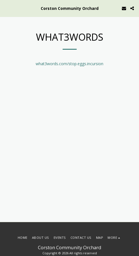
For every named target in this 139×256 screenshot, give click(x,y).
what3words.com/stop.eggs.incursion (69, 63)
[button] (6, 8)
